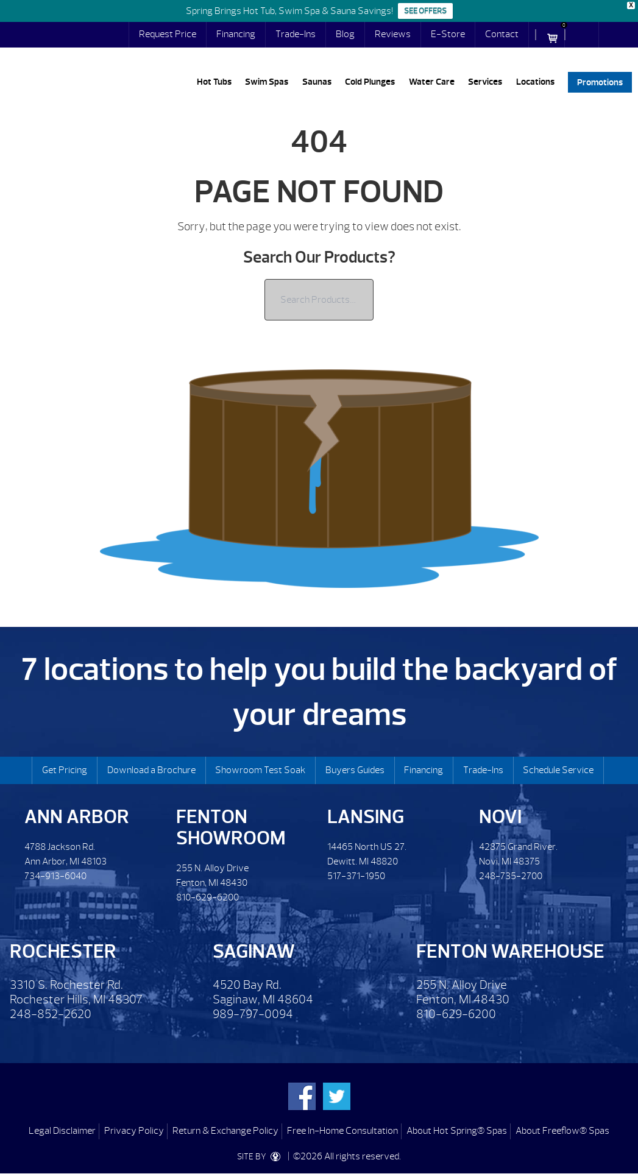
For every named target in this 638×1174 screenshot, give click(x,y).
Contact (502, 34)
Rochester (63, 951)
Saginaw (254, 951)
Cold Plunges (370, 82)
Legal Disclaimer (62, 1131)
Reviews (393, 34)
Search (587, 35)
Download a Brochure (151, 770)
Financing (235, 34)
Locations (535, 82)
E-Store (448, 34)
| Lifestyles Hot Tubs (76, 86)
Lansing (365, 816)
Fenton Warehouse (510, 951)
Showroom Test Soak (260, 770)
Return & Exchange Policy (225, 1131)
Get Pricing (64, 770)
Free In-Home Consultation (342, 1131)
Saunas (316, 82)
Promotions (600, 82)
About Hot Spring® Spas (456, 1131)
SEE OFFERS (425, 11)
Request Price (167, 34)
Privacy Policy (134, 1131)
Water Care (432, 82)
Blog (345, 34)
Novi (500, 816)
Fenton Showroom (231, 827)
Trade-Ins (295, 34)
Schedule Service (558, 770)
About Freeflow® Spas (562, 1131)
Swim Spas (266, 82)
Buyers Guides (355, 770)
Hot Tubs (214, 82)
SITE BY (261, 1157)
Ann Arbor (76, 816)
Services (485, 82)
